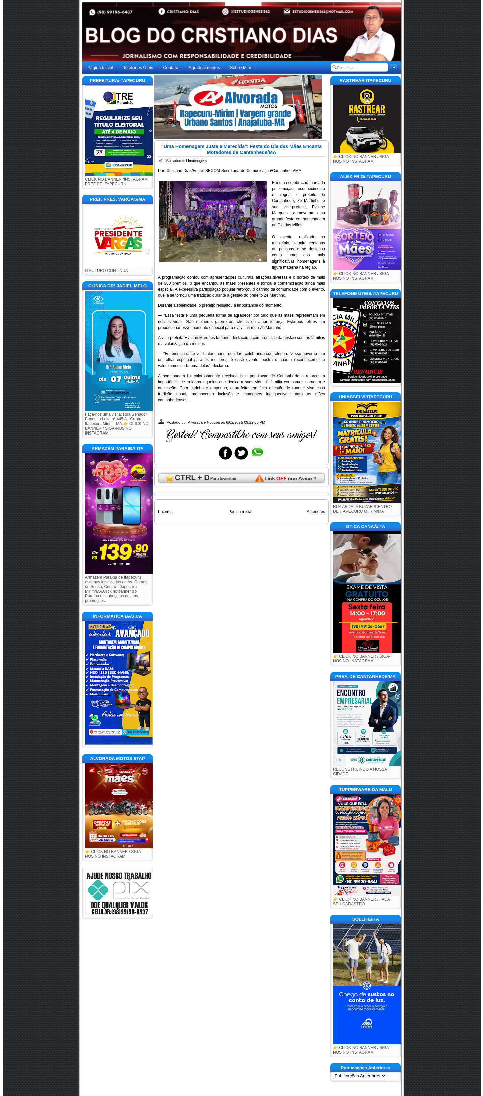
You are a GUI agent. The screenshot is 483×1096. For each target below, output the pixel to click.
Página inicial (240, 511)
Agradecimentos (204, 67)
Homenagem (196, 161)
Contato (170, 67)
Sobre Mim (240, 67)
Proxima (165, 511)
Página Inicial (100, 67)
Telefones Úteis (138, 67)
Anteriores (316, 511)
